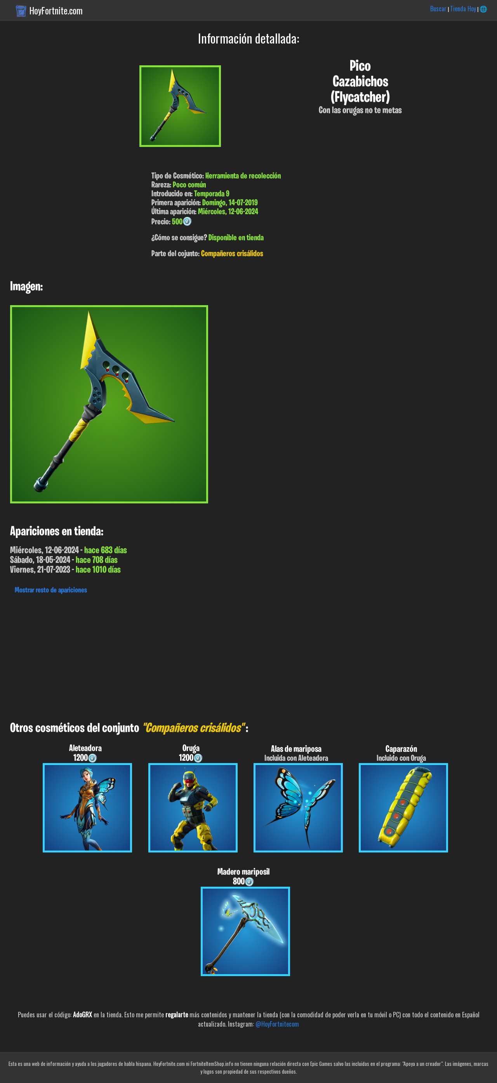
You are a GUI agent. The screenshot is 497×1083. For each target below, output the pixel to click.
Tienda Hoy (463, 8)
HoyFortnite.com (56, 10)
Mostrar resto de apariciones (51, 590)
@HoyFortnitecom (277, 1024)
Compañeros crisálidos (232, 254)
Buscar (438, 8)
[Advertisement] (233, 655)
